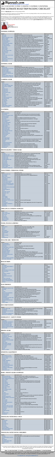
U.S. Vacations (17, 5)
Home (3, 5)
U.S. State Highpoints (33, 5)
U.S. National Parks (25, 5)
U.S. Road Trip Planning (43, 5)
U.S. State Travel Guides (9, 5)
